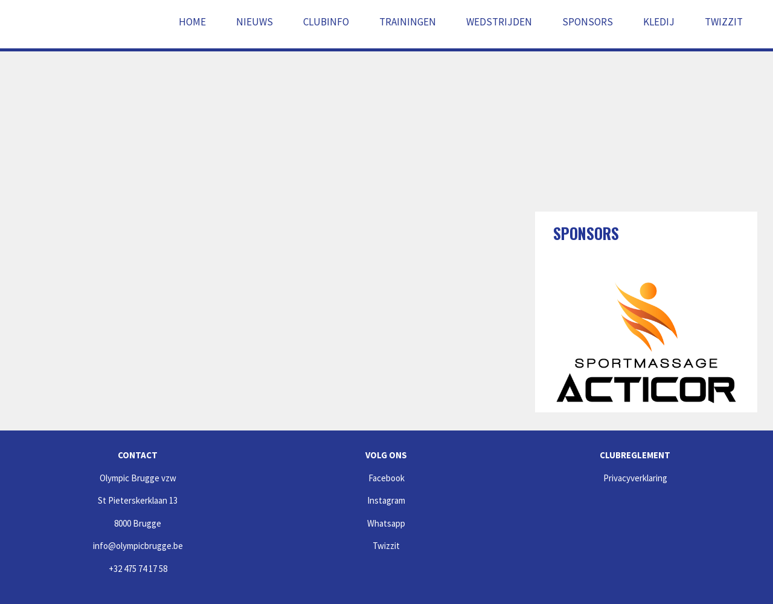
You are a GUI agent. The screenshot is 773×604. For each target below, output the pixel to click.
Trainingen (407, 21)
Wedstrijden (499, 21)
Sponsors (587, 21)
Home (192, 21)
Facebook (386, 478)
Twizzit (724, 21)
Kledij (659, 21)
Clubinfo (326, 21)
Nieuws (254, 21)
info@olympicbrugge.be (138, 545)
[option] (646, 342)
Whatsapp (386, 523)
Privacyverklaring (635, 478)
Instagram (386, 500)
